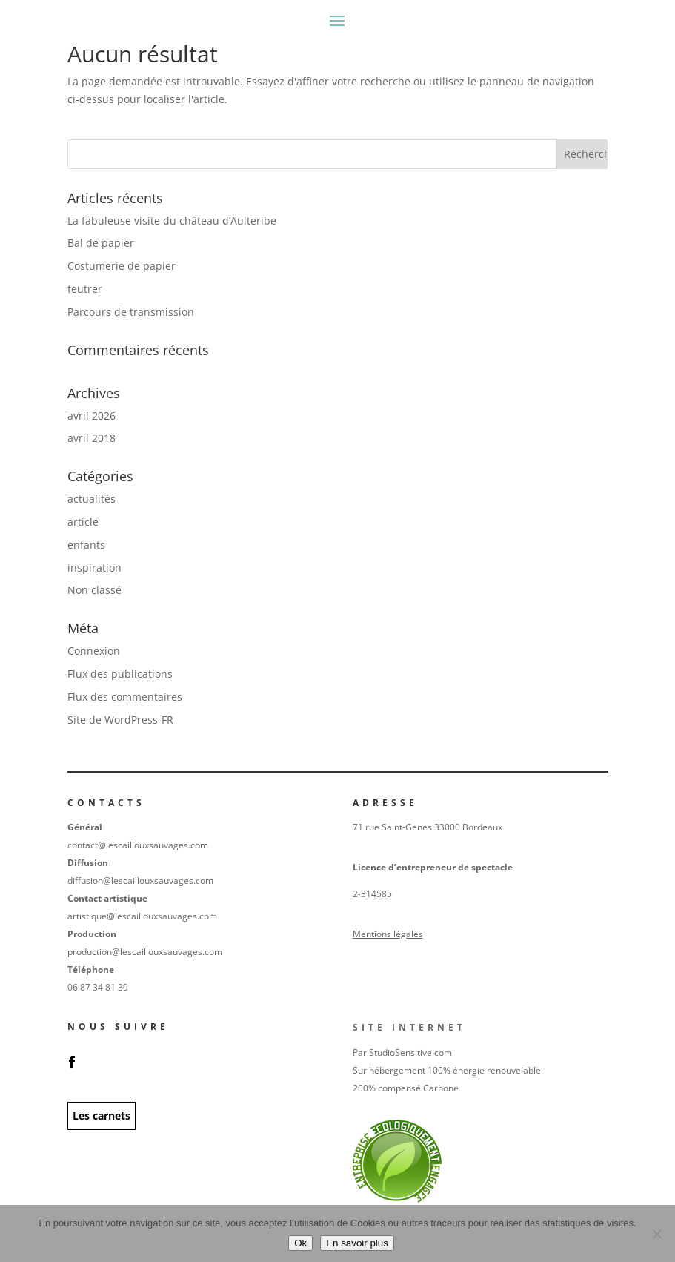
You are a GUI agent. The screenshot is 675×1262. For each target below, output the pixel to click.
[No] (656, 1233)
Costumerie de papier (121, 266)
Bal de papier (100, 243)
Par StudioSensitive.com (402, 1052)
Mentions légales (388, 934)
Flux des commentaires (124, 697)
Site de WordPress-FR (120, 720)
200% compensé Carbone (406, 1088)
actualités (91, 499)
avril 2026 (91, 416)
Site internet (409, 1027)
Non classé (94, 590)
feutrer (84, 289)
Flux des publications (120, 674)
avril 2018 (91, 438)
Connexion (93, 651)
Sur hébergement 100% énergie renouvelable (447, 1070)
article (83, 522)
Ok (300, 1243)
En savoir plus (357, 1243)
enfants (86, 545)
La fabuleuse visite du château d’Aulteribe (171, 221)
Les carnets (101, 1116)
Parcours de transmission (130, 312)
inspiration (94, 568)
